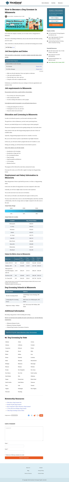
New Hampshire (21, 369)
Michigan (7, 363)
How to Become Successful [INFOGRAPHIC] (54, 55)
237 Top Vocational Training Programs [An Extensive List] (57, 34)
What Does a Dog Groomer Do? (14, 402)
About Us (28, 467)
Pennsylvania (20, 379)
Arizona (32, 341)
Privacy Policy (41, 470)
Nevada (6, 369)
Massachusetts (34, 360)
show (13, 47)
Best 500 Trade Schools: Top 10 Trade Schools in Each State (56, 51)
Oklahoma (33, 376)
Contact (41, 467)
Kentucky (20, 357)
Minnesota (20, 363)
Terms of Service (28, 473)
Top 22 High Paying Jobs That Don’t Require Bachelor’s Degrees (56, 38)
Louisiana (33, 357)
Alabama (7, 341)
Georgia (7, 351)
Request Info (39, 66)
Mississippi (33, 363)
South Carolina (8, 382)
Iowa (32, 354)
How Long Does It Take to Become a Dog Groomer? (19, 406)
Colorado (33, 345)
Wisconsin (7, 391)
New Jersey (33, 369)
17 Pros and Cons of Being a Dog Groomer (16, 408)
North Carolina (34, 373)
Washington (20, 388)
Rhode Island (33, 379)
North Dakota (8, 376)
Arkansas (7, 345)
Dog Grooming (14, 415)
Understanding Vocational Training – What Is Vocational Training (56, 41)
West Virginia (33, 388)
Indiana (19, 354)
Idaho (32, 351)
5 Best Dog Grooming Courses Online (15, 410)
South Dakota (21, 382)
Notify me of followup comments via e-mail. (14, 454)
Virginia (7, 388)
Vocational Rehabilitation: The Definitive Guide (55, 59)
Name (6, 443)
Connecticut (7, 348)
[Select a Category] (56, 17)
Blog (28, 470)
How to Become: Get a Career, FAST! (56, 62)
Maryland (20, 360)
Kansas (6, 357)
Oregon (6, 379)
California (20, 345)
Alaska (19, 341)
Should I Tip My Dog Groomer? (14, 404)
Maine (6, 360)
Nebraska (33, 366)
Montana (20, 366)
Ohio (19, 376)
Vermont (32, 385)
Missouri (7, 366)
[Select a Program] (56, 21)
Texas (6, 385)
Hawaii (19, 351)
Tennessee (33, 382)
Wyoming (20, 391)
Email (6, 449)
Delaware (20, 348)
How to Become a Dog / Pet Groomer (27, 332)
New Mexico (8, 373)
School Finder (41, 473)
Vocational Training (34, 480)
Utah (19, 385)
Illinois (6, 354)
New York (20, 373)
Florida (32, 348)
